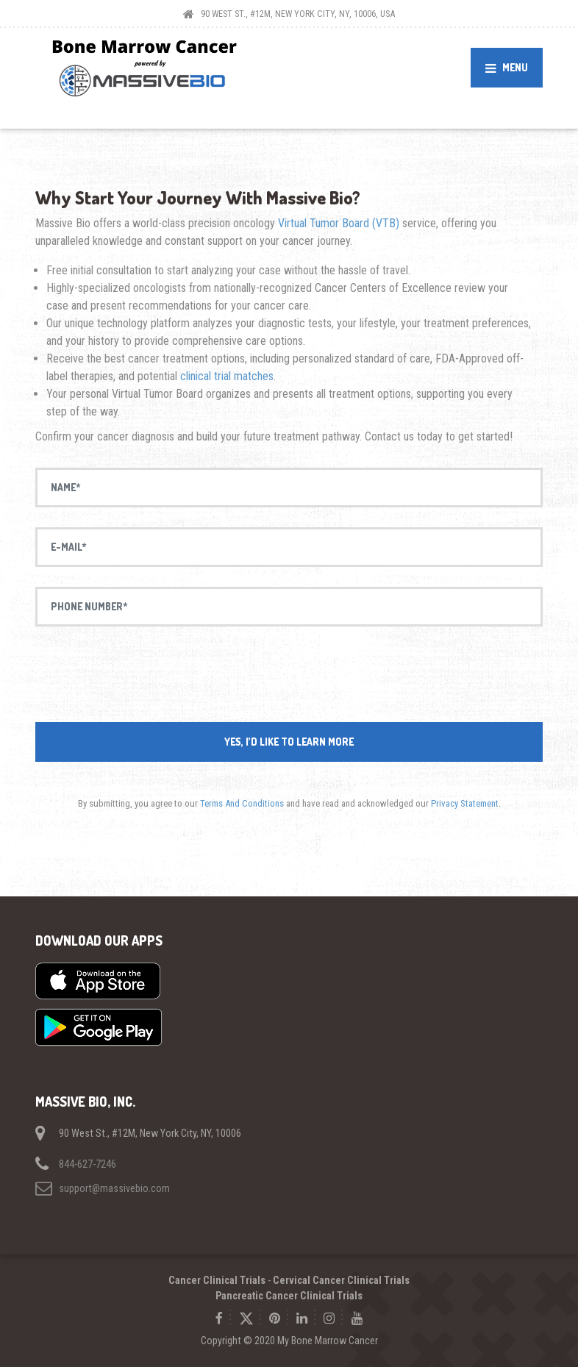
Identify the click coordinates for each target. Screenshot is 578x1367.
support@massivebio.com (114, 1188)
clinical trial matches (227, 376)
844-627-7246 (87, 1164)
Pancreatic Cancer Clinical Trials (289, 1296)
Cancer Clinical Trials (216, 1280)
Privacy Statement (465, 803)
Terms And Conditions (242, 803)
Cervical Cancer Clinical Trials (341, 1280)
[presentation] (289, 675)
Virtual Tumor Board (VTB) (337, 223)
